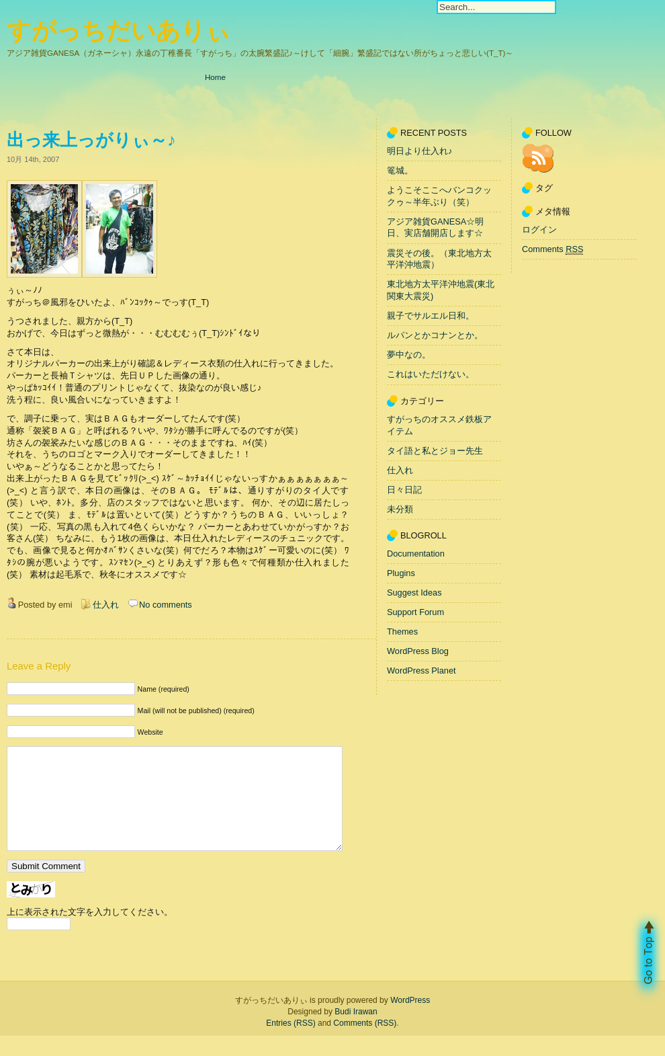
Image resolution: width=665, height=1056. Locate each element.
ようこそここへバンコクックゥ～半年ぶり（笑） (439, 196)
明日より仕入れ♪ (419, 151)
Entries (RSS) (290, 1043)
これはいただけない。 (430, 375)
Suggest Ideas (414, 592)
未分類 (400, 509)
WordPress (410, 1020)
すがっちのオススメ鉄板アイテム (439, 425)
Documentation (416, 554)
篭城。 (400, 170)
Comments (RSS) (364, 1043)
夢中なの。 (409, 355)
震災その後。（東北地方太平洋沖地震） (439, 259)
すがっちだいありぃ (118, 30)
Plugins (401, 573)
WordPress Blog (418, 651)
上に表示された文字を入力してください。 (90, 932)
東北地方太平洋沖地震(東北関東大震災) (440, 291)
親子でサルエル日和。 (430, 316)
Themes (402, 631)
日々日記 (404, 490)
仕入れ (106, 605)
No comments (165, 605)
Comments (552, 249)
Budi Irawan (356, 1032)
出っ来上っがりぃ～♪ (91, 139)
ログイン (539, 230)
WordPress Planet (421, 670)
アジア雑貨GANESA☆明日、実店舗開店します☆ (435, 227)
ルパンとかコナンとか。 (435, 335)
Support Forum (415, 612)
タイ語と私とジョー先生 (435, 451)
